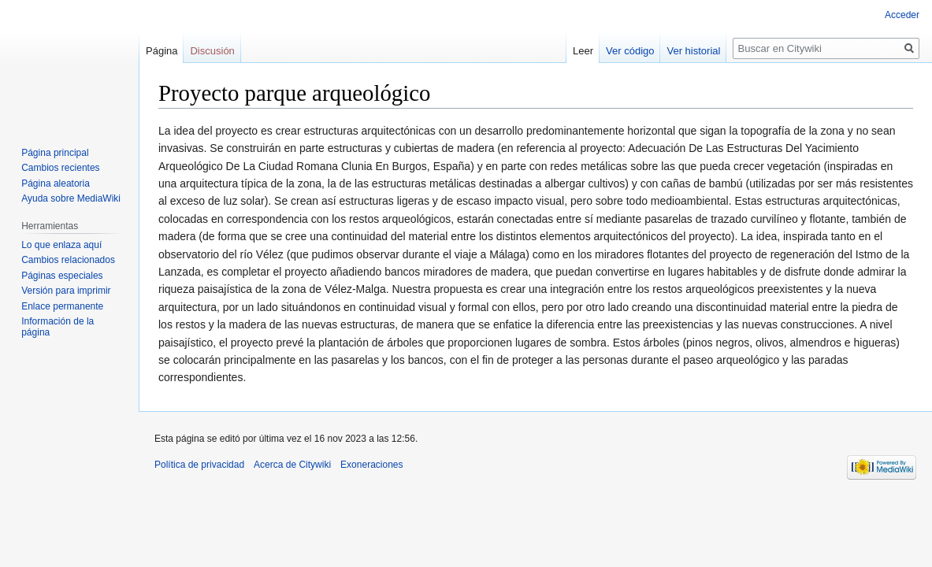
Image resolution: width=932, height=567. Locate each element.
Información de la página (57, 327)
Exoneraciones (371, 464)
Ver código (630, 51)
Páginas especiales (61, 275)
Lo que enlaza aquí (61, 244)
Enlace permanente (62, 306)
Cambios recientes (60, 167)
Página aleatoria (55, 183)
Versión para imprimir (65, 290)
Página (161, 51)
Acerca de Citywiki (292, 464)
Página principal (54, 152)
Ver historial (693, 51)
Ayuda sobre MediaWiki (71, 198)
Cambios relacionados (68, 259)
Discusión (212, 51)
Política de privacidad (199, 464)
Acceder (902, 14)
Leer (583, 51)
